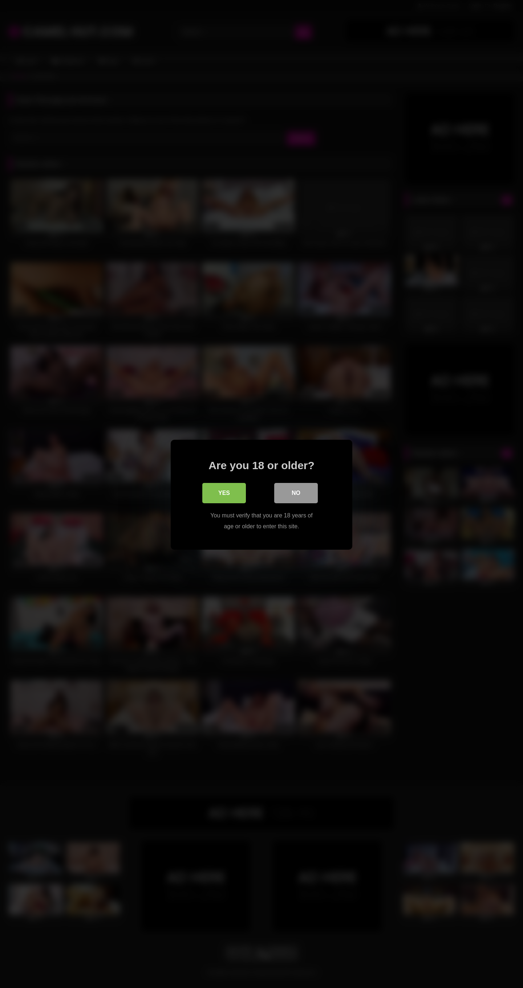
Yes (224, 492)
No (296, 492)
